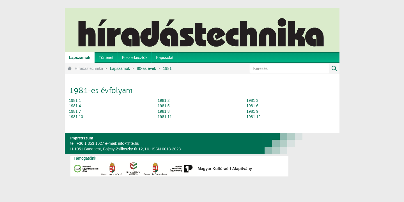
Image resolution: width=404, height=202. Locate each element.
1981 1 (75, 100)
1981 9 (252, 111)
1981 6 (252, 106)
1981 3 (252, 100)
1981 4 (75, 106)
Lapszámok (120, 68)
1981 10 (76, 116)
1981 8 (164, 111)
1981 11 (165, 116)
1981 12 (253, 116)
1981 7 (75, 111)
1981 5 (164, 106)
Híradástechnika (89, 68)
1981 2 (164, 100)
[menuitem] (80, 57)
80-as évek (146, 68)
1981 (167, 68)
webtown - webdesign (321, 143)
